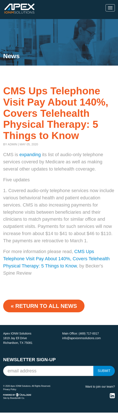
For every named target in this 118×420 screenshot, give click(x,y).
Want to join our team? (100, 386)
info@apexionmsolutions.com (81, 338)
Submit (104, 371)
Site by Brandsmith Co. (14, 398)
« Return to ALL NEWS (44, 306)
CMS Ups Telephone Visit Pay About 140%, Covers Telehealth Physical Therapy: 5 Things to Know (56, 259)
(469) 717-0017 (89, 333)
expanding (29, 154)
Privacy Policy (9, 389)
